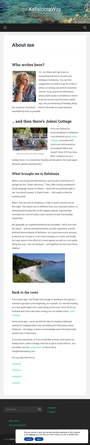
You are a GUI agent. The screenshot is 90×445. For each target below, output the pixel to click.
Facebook (16, 364)
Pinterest (16, 370)
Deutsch (52, 408)
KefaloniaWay (45, 9)
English (52, 412)
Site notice (14, 421)
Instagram (17, 376)
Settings (32, 435)
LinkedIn (16, 383)
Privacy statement (17, 425)
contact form (36, 347)
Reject (39, 439)
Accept (29, 439)
